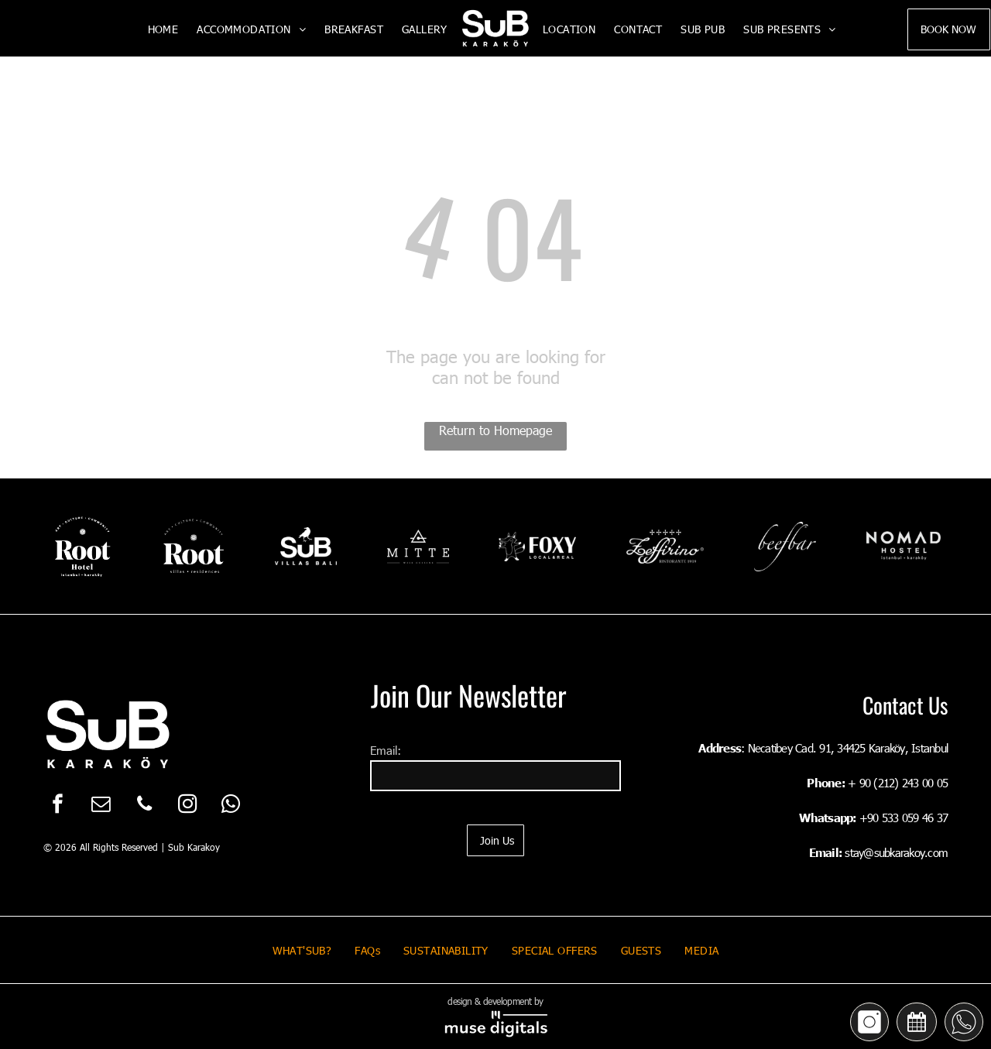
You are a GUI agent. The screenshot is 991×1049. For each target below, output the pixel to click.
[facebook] (57, 806)
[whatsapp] (231, 806)
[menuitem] (163, 28)
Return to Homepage (495, 430)
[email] (101, 806)
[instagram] (187, 806)
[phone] (144, 806)
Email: (385, 750)
